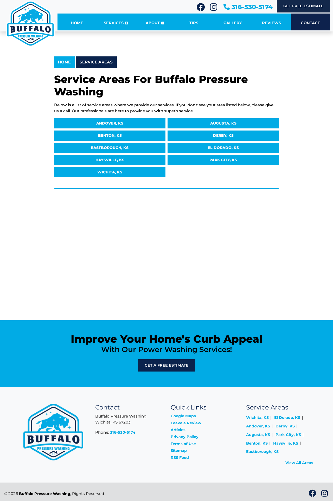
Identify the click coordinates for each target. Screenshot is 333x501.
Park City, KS (223, 160)
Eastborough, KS (110, 147)
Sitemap (179, 450)
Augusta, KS (223, 123)
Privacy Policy (184, 436)
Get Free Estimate (303, 6)
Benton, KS (110, 135)
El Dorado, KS (223, 147)
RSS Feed (180, 457)
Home (64, 62)
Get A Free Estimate (167, 365)
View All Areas (299, 462)
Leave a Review (186, 423)
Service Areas (96, 62)
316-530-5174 (248, 7)
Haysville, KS (109, 160)
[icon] (201, 8)
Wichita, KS (109, 172)
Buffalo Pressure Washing (44, 493)
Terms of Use (183, 443)
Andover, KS (109, 123)
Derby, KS (223, 135)
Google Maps (183, 416)
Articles (178, 429)
